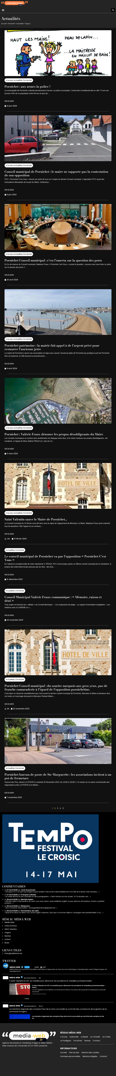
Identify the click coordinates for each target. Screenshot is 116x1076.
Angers (8, 943)
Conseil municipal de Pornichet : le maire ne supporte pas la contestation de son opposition (56, 173)
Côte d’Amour (11, 936)
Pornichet (11, 24)
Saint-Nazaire (11, 940)
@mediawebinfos (30, 989)
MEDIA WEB (14, 988)
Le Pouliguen (65, 1051)
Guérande (74, 1047)
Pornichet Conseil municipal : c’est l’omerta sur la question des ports (55, 262)
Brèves (87, 1051)
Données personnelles (70, 1067)
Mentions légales (89, 1067)
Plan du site (74, 1063)
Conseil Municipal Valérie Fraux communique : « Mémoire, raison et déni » (55, 605)
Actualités (20, 24)
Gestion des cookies (90, 1063)
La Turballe (95, 1047)
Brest (7, 953)
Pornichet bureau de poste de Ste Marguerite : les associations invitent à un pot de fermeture (57, 787)
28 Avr (41, 1017)
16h (40, 989)
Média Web (9, 933)
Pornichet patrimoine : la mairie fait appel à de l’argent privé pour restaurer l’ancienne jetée (57, 350)
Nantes (8, 947)
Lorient (8, 950)
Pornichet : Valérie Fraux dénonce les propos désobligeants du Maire (55, 439)
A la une (9, 80)
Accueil (3, 24)
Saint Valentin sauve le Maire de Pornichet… (42, 526)
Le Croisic (106, 1047)
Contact (96, 1051)
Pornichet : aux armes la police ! (32, 86)
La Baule (84, 1047)
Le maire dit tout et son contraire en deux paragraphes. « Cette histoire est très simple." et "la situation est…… (48, 907)
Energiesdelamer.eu (13, 964)
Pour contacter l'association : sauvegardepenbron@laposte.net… (31, 919)
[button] (3, 10)
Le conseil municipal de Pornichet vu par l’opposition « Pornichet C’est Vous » (50, 565)
